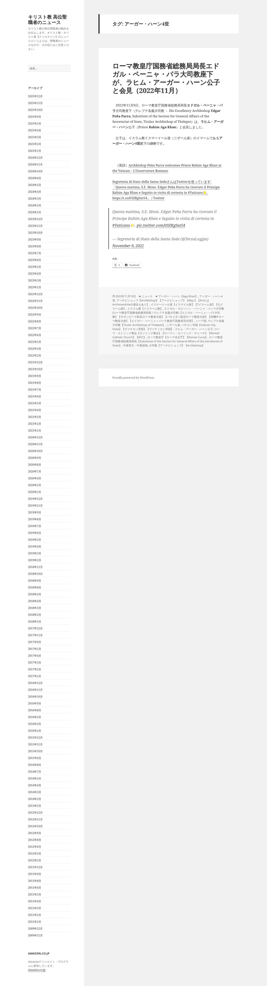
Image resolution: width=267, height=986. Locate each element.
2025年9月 (34, 117)
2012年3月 (34, 853)
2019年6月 (34, 533)
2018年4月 (34, 601)
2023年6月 (34, 260)
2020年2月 (34, 485)
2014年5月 (34, 778)
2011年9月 (34, 874)
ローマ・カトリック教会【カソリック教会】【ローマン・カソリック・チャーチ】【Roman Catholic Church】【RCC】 (166, 333)
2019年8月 (34, 519)
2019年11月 (35, 505)
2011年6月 (34, 887)
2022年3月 (34, 348)
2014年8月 (34, 765)
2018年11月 (35, 567)
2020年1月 (34, 492)
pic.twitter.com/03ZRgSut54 (161, 225)
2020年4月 (34, 478)
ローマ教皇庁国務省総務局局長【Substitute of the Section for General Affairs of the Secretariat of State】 (167, 341)
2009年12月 (35, 928)
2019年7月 (34, 526)
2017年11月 (35, 635)
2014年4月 (34, 785)
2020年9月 (34, 458)
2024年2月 (34, 205)
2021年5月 (34, 403)
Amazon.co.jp (36, 970)
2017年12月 (35, 628)
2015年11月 (35, 744)
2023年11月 (35, 226)
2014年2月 (34, 799)
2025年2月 (34, 144)
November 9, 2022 (128, 245)
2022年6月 (34, 335)
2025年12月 (35, 96)
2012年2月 (34, 860)
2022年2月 (34, 355)
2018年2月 (34, 615)
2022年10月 (35, 308)
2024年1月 (34, 212)
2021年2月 (34, 424)
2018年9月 (34, 580)
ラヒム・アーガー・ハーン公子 (194, 329)
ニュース (147, 296)
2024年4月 (34, 192)
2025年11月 (35, 103)
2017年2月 (34, 669)
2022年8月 (34, 321)
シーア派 (200, 321)
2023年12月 (35, 219)
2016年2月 (34, 731)
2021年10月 (35, 369)
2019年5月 (34, 540)
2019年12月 (35, 499)
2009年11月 (35, 935)
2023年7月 (34, 253)
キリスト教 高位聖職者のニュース (47, 19)
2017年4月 (34, 656)
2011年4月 (34, 901)
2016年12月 (35, 683)
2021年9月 (34, 376)
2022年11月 (35, 301)
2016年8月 (34, 710)
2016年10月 (35, 696)
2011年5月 (34, 894)
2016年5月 (34, 717)
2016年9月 (34, 703)
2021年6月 (34, 396)
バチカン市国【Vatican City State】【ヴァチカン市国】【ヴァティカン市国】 (164, 327)
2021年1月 (34, 430)
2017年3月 (34, 662)
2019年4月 (34, 546)
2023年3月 (34, 280)
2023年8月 (34, 246)
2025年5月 (34, 123)
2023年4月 (34, 273)
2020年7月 (34, 471)
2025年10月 (35, 110)
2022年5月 (34, 342)
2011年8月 (34, 881)
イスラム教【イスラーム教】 (145, 308)
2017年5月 (34, 649)
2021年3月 (34, 417)
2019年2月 (34, 560)
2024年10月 (35, 171)
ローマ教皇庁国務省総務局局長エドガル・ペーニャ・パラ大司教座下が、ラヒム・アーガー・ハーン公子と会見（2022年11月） (166, 78)
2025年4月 (34, 130)
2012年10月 (35, 826)
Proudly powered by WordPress (133, 377)
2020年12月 (35, 437)
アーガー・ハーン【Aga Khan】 (178, 296)
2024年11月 (35, 164)
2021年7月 (34, 389)
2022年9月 (34, 314)
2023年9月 (34, 239)
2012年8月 (34, 840)
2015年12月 (35, 737)
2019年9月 (34, 512)
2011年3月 (34, 908)
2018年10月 (35, 574)
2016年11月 (35, 690)
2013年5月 (34, 806)
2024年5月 (34, 185)
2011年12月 (35, 867)
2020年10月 (35, 451)
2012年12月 (35, 812)
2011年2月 (34, 915)
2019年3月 (34, 553)
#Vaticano (121, 225)
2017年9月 (34, 642)
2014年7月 (34, 771)
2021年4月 (34, 410)
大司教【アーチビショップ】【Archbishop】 (177, 345)
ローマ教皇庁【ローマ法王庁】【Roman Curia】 (177, 337)
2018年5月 (34, 594)
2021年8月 (34, 383)
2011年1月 (34, 922)
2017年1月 (34, 676)
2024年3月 (34, 198)
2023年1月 (34, 287)
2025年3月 (34, 137)
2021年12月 (35, 362)
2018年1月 (34, 621)
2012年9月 (34, 833)
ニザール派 (173, 325)
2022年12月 (35, 294)
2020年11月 (35, 444)
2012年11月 (35, 819)
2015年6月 (34, 758)
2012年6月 (34, 847)
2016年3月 (34, 724)
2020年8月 (34, 464)
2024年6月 (34, 178)
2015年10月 (35, 751)
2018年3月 (34, 608)
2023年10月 (35, 233)
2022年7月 (34, 328)
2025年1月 (34, 151)
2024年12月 (35, 157)
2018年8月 (34, 587)
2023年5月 (34, 267)
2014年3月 (34, 792)
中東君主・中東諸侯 (135, 345)
